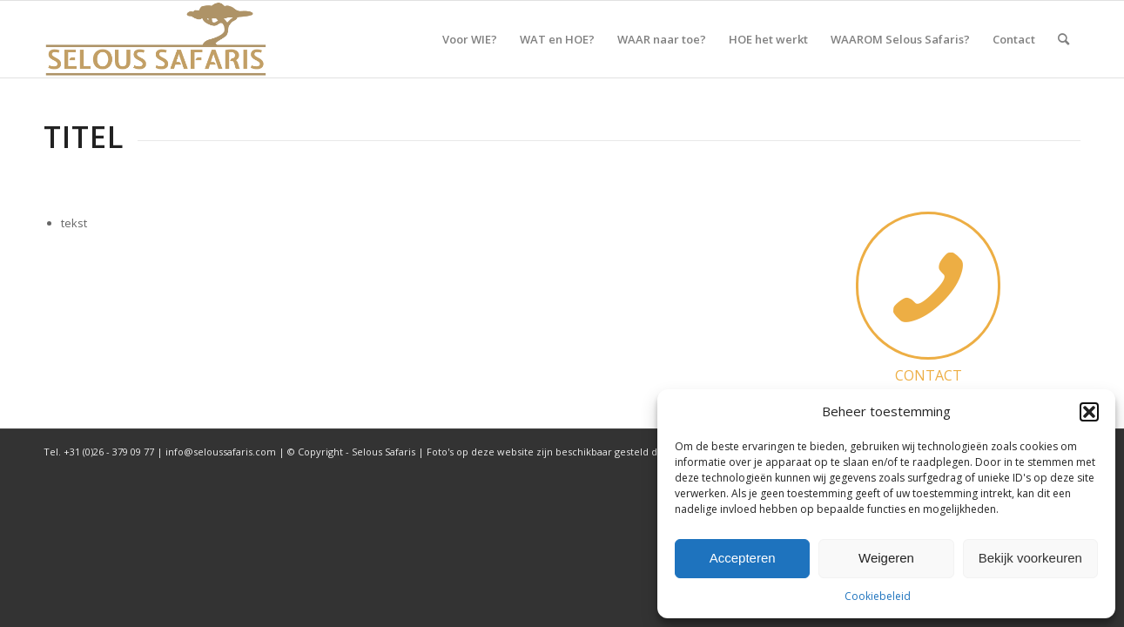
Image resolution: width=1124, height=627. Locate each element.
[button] (1089, 412)
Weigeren (886, 557)
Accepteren (743, 557)
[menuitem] (469, 39)
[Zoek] (1063, 39)
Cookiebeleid (878, 596)
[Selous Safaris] (156, 39)
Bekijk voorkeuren (1030, 557)
